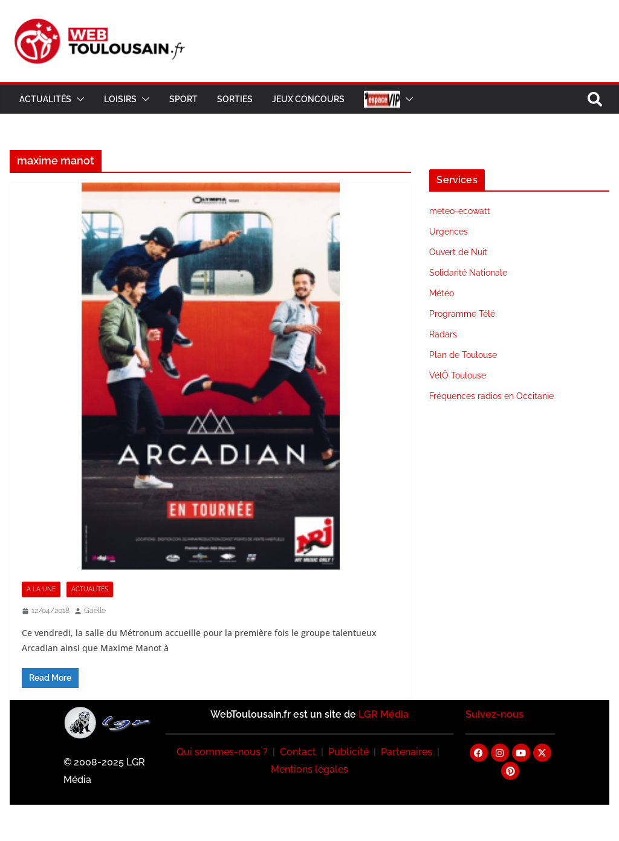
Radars (443, 334)
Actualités (45, 99)
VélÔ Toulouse (457, 375)
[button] (78, 99)
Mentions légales (309, 769)
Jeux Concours (308, 99)
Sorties (235, 99)
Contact (298, 752)
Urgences (448, 231)
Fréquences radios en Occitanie (491, 396)
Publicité (348, 752)
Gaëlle (95, 610)
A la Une (41, 589)
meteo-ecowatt (459, 211)
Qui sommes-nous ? (222, 752)
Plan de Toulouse (463, 355)
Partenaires (406, 752)
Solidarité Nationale (468, 273)
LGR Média (383, 714)
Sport (183, 99)
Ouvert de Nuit (458, 252)
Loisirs (120, 99)
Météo (441, 293)
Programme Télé (462, 314)
